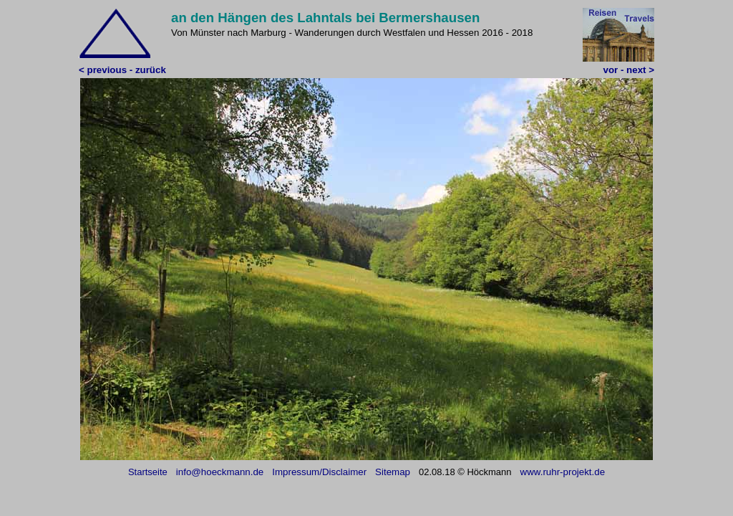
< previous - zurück (122, 69)
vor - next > (628, 69)
